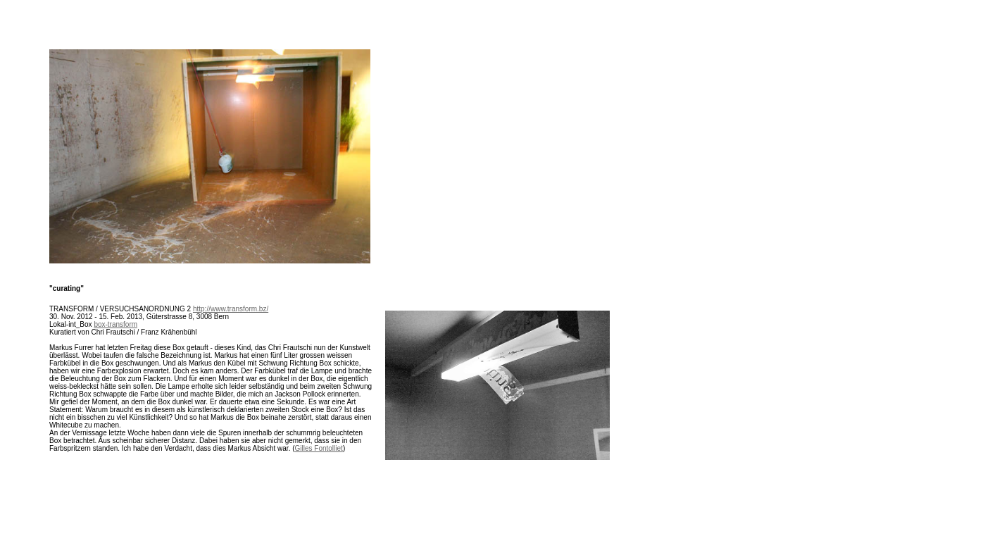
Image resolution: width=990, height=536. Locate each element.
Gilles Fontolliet (319, 448)
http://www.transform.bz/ (230, 309)
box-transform (115, 324)
